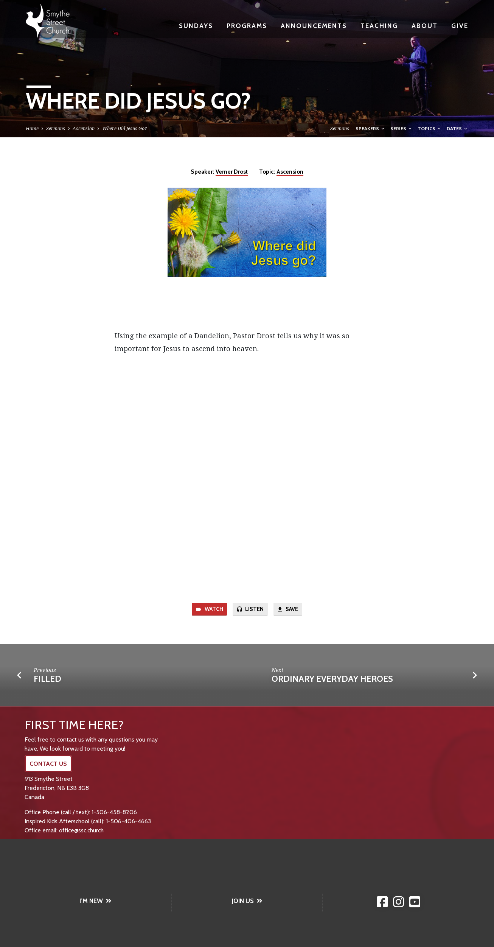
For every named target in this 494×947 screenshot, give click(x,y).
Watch (209, 609)
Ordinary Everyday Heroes (332, 679)
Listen (250, 609)
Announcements (314, 26)
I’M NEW (95, 901)
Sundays (196, 26)
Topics (430, 128)
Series (401, 128)
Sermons (55, 128)
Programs (247, 26)
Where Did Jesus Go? (124, 128)
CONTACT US (48, 763)
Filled (47, 679)
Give (459, 26)
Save (287, 609)
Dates (457, 128)
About (425, 26)
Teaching (379, 26)
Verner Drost (232, 171)
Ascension (84, 128)
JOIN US (247, 901)
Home (32, 128)
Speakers (370, 128)
